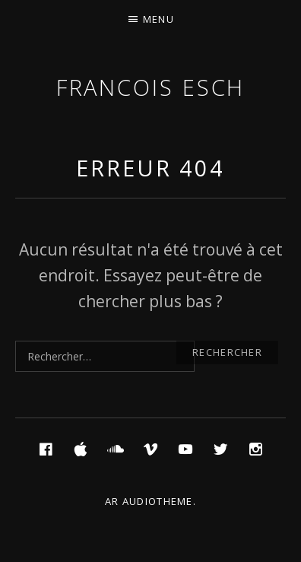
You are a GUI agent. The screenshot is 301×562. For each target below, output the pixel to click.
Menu (158, 19)
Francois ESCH (151, 87)
